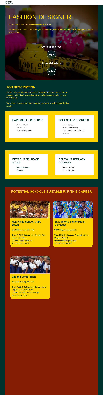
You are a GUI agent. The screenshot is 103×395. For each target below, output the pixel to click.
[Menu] (97, 3)
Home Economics (23, 167)
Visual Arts (20, 170)
